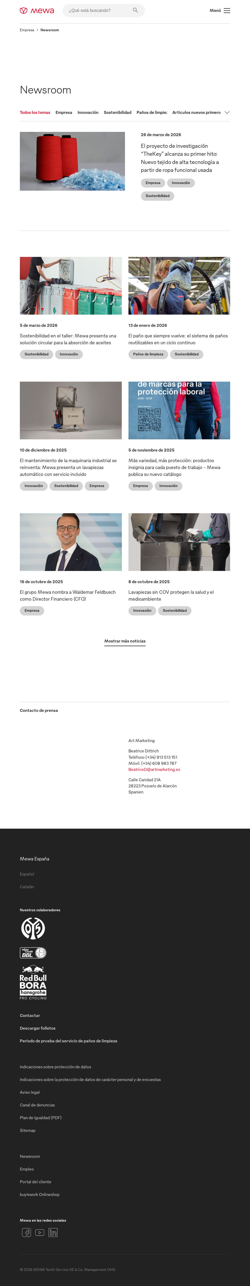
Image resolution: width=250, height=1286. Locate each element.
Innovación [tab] (88, 112)
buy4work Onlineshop (40, 1194)
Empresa (27, 30)
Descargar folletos (38, 1028)
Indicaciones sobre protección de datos (55, 1066)
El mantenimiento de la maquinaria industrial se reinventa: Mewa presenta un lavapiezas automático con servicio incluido (68, 467)
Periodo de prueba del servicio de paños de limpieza (68, 1040)
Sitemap (27, 1130)
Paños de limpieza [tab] (154, 112)
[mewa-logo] (37, 10)
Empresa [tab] (64, 112)
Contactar (30, 1015)
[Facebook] (26, 1232)
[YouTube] (39, 1232)
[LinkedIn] (53, 1232)
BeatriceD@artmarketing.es (154, 769)
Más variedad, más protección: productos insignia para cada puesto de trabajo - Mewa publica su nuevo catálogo (174, 467)
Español (27, 874)
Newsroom (30, 1156)
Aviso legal (30, 1092)
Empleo (27, 1169)
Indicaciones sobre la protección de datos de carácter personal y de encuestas (90, 1079)
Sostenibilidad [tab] (117, 112)
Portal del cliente (35, 1181)
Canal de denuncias (37, 1105)
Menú (220, 11)
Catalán (27, 886)
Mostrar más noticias (125, 641)
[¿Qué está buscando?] (104, 10)
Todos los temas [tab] (35, 112)
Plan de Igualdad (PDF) (41, 1117)
